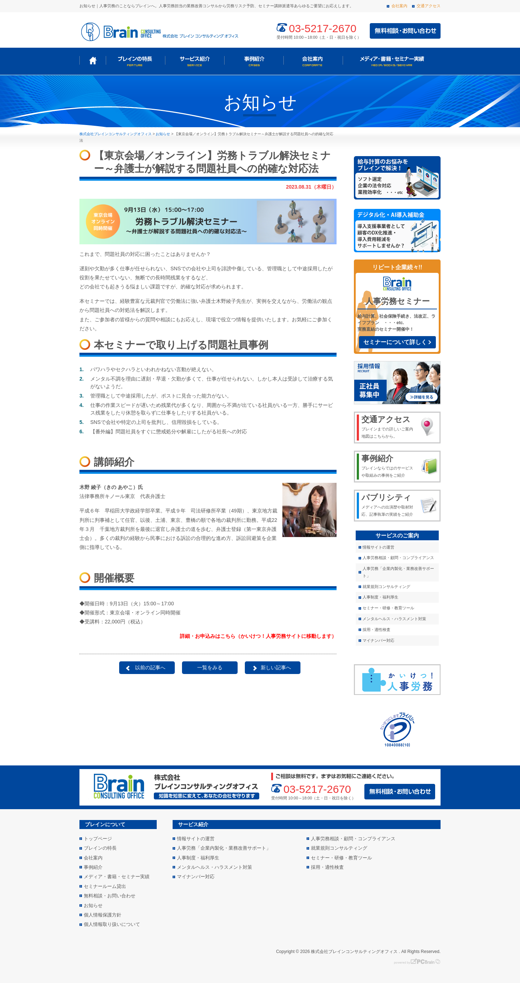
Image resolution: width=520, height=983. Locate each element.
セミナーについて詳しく (395, 342)
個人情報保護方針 (102, 915)
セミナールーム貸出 (105, 886)
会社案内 (399, 6)
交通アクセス (429, 6)
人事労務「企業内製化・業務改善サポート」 (398, 572)
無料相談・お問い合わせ (109, 895)
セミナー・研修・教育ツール (388, 608)
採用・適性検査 (376, 629)
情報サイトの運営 (378, 547)
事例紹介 (254, 60)
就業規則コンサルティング (386, 586)
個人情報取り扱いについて (112, 924)
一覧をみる (209, 667)
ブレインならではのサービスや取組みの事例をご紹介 (388, 465)
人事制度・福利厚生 (380, 597)
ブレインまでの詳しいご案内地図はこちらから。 (388, 426)
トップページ (92, 60)
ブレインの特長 (135, 60)
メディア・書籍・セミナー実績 (391, 60)
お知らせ (93, 905)
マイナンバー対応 (378, 640)
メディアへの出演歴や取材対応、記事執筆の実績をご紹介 (388, 504)
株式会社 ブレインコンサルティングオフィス (158, 31)
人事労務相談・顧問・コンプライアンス (398, 557)
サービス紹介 (194, 60)
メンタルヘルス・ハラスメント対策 (394, 619)
